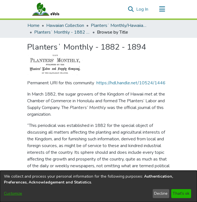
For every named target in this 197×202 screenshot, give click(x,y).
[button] (131, 9)
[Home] (51, 9)
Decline (161, 193)
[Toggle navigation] (162, 9)
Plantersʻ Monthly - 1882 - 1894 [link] (62, 32)
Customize (13, 193)
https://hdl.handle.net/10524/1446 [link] (131, 83)
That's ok (181, 193)
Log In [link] (142, 9)
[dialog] (98, 186)
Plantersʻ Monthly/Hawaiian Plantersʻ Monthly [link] (119, 25)
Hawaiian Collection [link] (65, 25)
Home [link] (33, 25)
